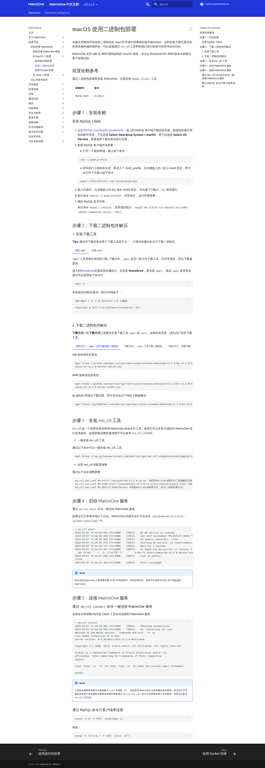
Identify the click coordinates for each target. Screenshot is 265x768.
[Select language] (147, 4)
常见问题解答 (47, 127)
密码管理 (182, 690)
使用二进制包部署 (44, 65)
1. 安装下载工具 (210, 51)
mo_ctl (125, 46)
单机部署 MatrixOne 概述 (46, 51)
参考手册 (47, 117)
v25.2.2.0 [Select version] (89, 4)
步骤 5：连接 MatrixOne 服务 (215, 70)
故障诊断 (47, 122)
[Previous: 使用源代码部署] (45, 753)
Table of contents (210, 27)
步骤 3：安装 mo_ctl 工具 (213, 61)
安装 (80, 250)
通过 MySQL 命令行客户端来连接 (218, 85)
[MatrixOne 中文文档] (36, 4)
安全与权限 (47, 112)
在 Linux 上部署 (49, 75)
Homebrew (87, 270)
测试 (47, 103)
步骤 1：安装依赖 (209, 37)
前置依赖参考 (207, 32)
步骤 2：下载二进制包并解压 (215, 46)
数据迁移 (47, 98)
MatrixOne (34, 12)
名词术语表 (35, 136)
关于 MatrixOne (47, 37)
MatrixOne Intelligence (57, 12)
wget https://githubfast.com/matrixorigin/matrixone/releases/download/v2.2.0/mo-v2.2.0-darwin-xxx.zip (134, 404)
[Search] (172, 4)
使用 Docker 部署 (44, 70)
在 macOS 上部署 (49, 56)
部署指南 (47, 89)
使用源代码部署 (43, 61)
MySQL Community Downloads (103, 130)
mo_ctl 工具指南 (142, 433)
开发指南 (47, 84)
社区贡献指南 (47, 141)
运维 (47, 93)
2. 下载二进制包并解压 (214, 56)
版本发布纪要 (47, 131)
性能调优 (47, 108)
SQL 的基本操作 (39, 79)
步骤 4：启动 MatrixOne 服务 (215, 65)
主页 (31, 32)
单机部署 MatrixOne (48, 46)
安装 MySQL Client (212, 42)
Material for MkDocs (50, 764)
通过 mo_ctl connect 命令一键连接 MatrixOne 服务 (218, 77)
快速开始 (47, 42)
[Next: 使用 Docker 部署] (218, 753)
